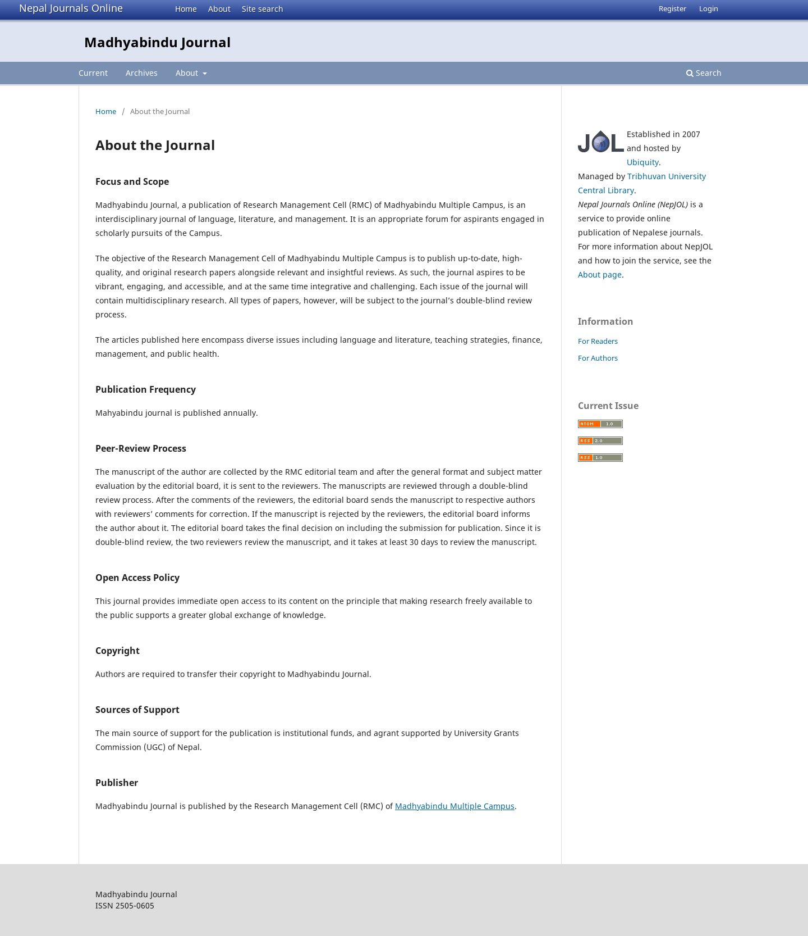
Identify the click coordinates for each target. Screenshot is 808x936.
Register (672, 8)
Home (186, 8)
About (219, 8)
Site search (262, 8)
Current (93, 72)
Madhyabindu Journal (157, 42)
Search (704, 72)
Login (708, 8)
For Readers (598, 341)
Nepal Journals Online (71, 8)
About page (600, 274)
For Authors (598, 358)
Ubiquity (643, 162)
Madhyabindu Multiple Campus (455, 806)
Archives (142, 72)
